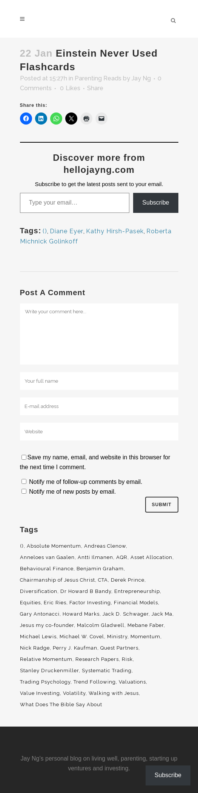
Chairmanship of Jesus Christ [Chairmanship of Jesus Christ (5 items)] (57, 580)
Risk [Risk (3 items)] (127, 659)
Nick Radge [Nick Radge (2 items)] (35, 648)
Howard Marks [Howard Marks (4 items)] (81, 614)
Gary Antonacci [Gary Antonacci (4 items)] (40, 614)
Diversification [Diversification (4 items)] (38, 591)
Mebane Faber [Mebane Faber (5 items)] (145, 625)
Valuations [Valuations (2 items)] (132, 682)
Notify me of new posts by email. (72, 491)
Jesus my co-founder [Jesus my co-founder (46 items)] (47, 625)
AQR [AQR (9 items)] (121, 557)
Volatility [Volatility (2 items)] (74, 693)
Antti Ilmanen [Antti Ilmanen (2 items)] (95, 557)
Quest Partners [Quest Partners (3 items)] (119, 648)
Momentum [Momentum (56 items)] (145, 636)
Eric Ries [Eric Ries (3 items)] (55, 602)
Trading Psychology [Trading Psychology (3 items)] (45, 682)
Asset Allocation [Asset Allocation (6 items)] (151, 557)
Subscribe (155, 202)
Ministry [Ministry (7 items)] (117, 636)
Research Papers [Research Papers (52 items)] (97, 659)
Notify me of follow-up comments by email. (86, 482)
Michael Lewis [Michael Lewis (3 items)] (38, 636)
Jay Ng (141, 78)
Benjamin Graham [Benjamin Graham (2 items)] (100, 568)
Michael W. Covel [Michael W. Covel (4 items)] (82, 636)
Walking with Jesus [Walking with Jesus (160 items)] (114, 693)
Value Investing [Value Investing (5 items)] (40, 693)
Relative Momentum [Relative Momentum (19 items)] (46, 659)
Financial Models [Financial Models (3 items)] (136, 602)
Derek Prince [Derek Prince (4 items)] (127, 580)
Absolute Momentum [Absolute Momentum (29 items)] (54, 546)
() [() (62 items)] (22, 546)
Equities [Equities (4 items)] (30, 602)
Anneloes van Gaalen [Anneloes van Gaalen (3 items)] (47, 557)
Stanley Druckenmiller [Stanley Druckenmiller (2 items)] (49, 670)
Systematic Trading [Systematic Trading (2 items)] (107, 670)
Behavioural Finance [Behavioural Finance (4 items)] (47, 568)
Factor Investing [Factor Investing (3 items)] (90, 602)
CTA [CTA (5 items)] (103, 580)
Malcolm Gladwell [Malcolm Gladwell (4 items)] (100, 625)
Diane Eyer (66, 231)
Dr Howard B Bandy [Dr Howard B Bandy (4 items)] (85, 591)
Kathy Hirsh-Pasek (115, 231)
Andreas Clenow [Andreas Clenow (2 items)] (105, 546)
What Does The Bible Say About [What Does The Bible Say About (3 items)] (61, 704)
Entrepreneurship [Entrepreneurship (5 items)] (137, 591)
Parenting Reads (98, 78)
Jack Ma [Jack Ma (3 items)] (162, 614)
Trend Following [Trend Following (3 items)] (95, 682)
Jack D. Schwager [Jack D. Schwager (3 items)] (126, 614)
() (45, 231)
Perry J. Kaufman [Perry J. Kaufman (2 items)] (75, 648)
